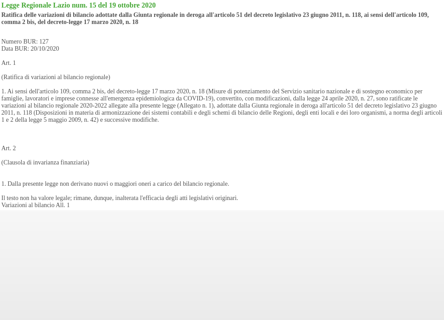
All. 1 (63, 205)
